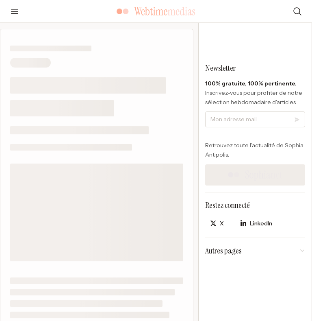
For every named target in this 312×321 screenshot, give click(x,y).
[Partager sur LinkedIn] (256, 223)
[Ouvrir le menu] (14, 11)
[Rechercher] (297, 11)
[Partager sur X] (217, 223)
